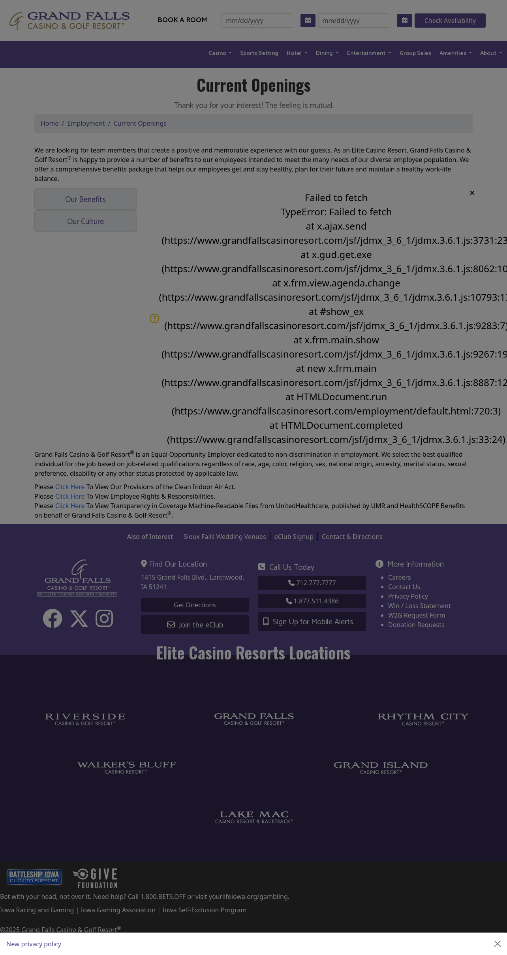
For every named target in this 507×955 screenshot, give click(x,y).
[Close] (497, 944)
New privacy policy (33, 944)
